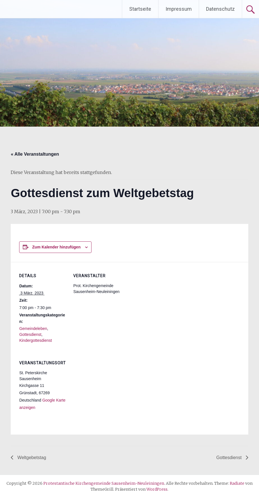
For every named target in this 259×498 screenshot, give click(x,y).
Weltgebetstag (31, 457)
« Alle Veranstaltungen (35, 154)
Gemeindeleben (33, 328)
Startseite (140, 9)
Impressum (179, 9)
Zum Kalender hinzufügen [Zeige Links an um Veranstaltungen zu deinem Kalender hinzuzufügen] (56, 247)
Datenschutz (220, 9)
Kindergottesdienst (35, 340)
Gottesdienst (30, 334)
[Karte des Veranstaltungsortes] (103, 388)
